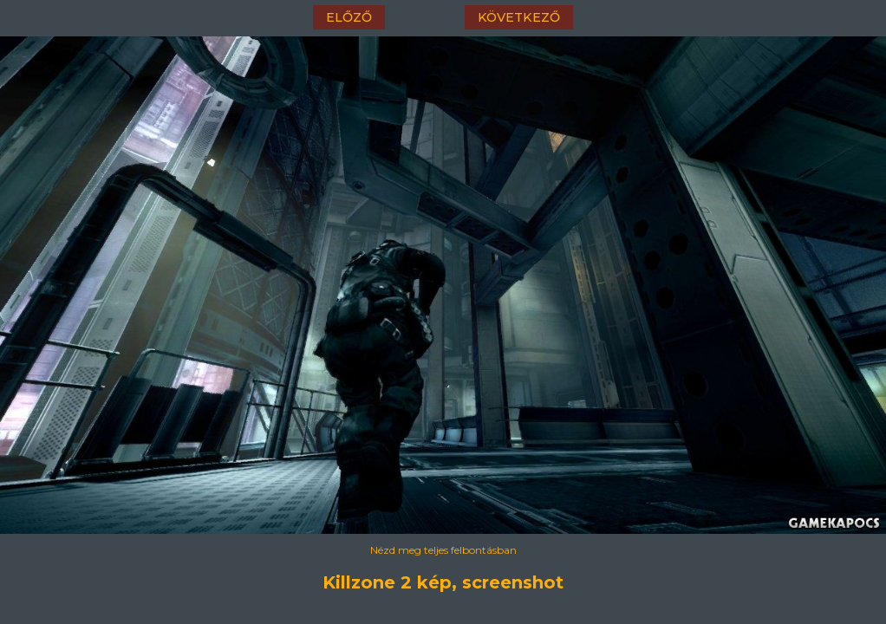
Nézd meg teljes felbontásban (443, 549)
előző (349, 17)
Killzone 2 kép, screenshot (443, 582)
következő (519, 17)
